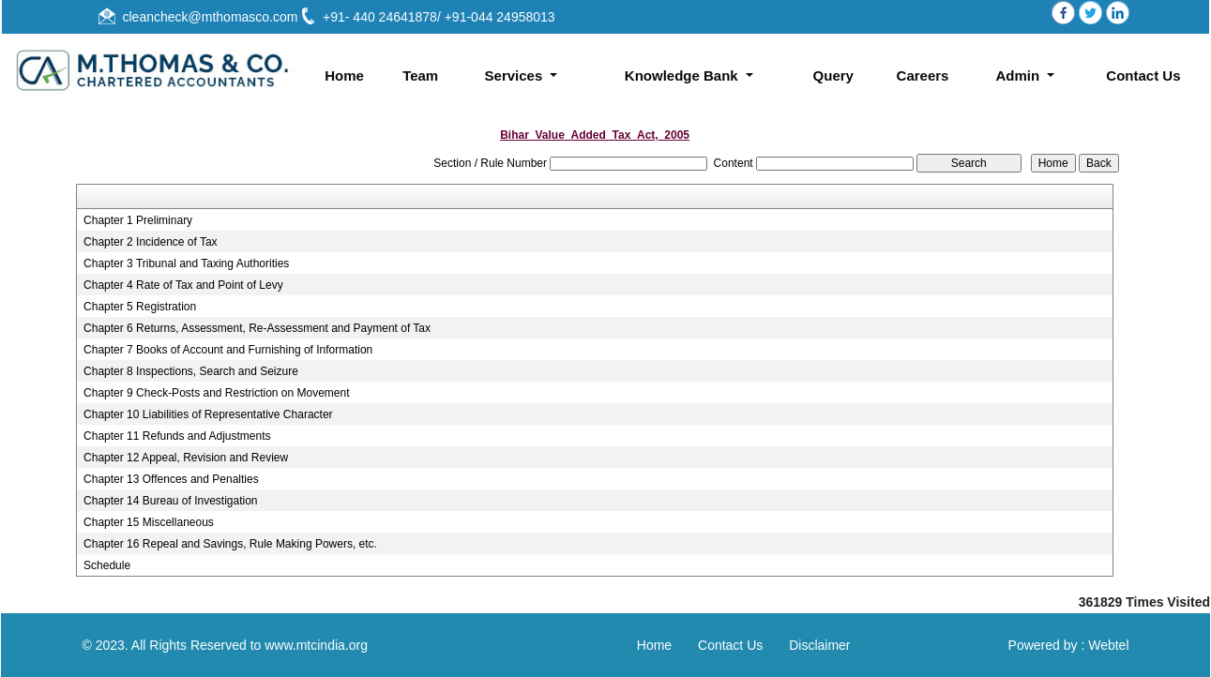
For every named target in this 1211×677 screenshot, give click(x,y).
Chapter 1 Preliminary (137, 220)
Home (344, 75)
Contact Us (1143, 75)
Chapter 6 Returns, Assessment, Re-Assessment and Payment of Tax (257, 328)
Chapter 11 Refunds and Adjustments (176, 436)
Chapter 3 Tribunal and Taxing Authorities (186, 263)
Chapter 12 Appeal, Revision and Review (185, 457)
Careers (923, 75)
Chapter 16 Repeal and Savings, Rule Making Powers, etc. (230, 543)
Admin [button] (1019, 75)
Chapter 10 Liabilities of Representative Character (207, 414)
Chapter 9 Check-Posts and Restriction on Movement (216, 392)
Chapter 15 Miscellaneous (148, 522)
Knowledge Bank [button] (683, 75)
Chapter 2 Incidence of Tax (150, 241)
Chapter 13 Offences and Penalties (171, 479)
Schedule (106, 565)
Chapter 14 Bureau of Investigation (170, 500)
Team (420, 75)
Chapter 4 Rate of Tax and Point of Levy (183, 285)
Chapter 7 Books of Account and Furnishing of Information (227, 349)
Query (833, 75)
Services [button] (516, 75)
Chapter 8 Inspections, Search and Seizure (190, 371)
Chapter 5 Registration (139, 306)
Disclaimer (819, 645)
